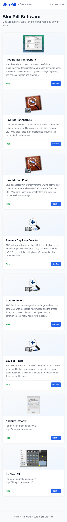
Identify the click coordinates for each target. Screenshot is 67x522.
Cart (63, 4)
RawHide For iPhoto (17, 180)
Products (53, 4)
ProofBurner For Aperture (21, 59)
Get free (55, 83)
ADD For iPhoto (15, 300)
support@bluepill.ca (43, 516)
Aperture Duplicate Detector (22, 240)
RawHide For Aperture (19, 120)
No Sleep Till (13, 474)
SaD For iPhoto (15, 360)
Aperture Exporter (16, 421)
